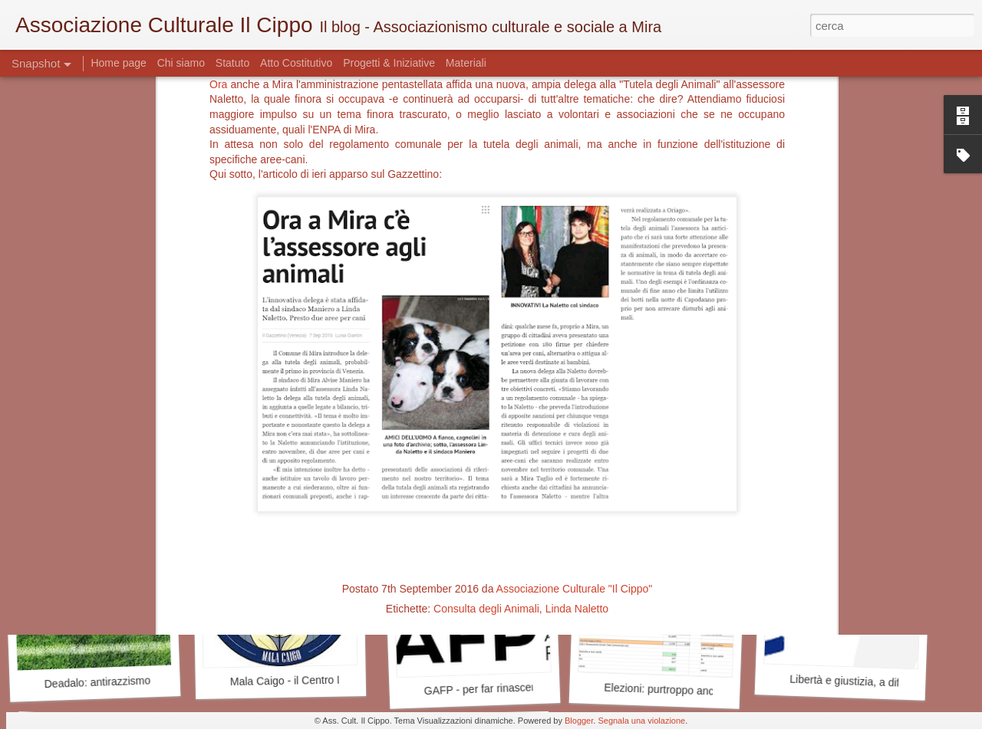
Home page (120, 63)
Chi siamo (182, 63)
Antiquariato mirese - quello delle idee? (701, 471)
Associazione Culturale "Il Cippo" (574, 336)
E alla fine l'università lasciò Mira (121, 472)
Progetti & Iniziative (389, 63)
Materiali (466, 63)
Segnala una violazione (641, 720)
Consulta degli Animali (486, 356)
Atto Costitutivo (296, 63)
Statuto (232, 63)
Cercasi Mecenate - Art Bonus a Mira (326, 479)
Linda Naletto (577, 356)
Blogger (579, 720)
